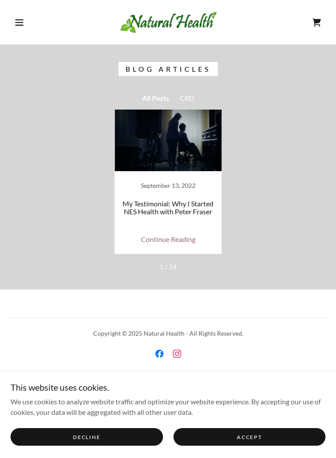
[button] (26, 22)
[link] (168, 22)
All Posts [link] (155, 98)
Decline (86, 437)
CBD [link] (187, 98)
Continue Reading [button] (168, 239)
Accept (249, 437)
